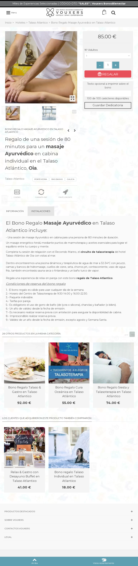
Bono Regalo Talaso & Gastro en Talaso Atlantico (24, 392)
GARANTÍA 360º (41, 193)
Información (15, 211)
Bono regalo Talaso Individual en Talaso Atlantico (69, 476)
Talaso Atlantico (38, 22)
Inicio (8, 22)
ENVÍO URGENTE (65, 193)
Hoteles (20, 22)
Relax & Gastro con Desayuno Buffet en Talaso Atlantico (25, 476)
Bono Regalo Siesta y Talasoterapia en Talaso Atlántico (113, 392)
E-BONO (17, 193)
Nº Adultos (91, 50)
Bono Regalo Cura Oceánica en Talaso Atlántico (69, 392)
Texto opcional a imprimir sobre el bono (108, 85)
